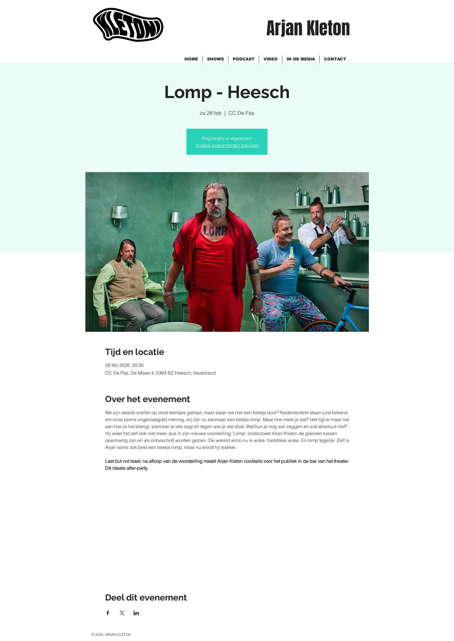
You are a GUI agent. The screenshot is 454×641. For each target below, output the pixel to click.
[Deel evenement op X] (122, 613)
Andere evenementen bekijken (227, 145)
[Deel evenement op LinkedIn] (136, 613)
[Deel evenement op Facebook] (108, 613)
